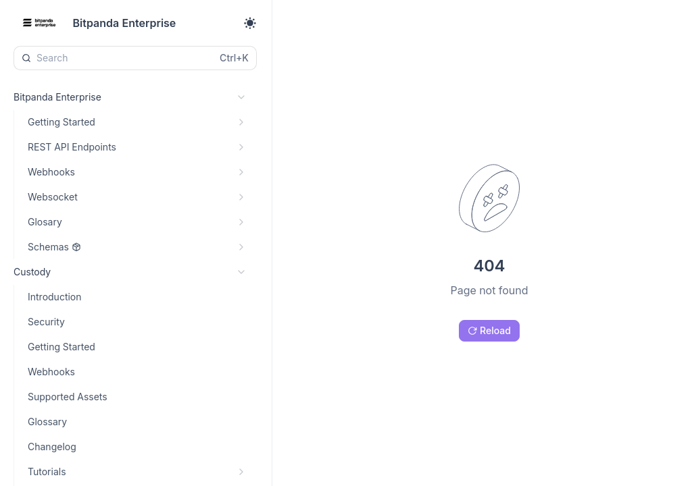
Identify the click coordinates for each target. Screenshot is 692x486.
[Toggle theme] (250, 23)
